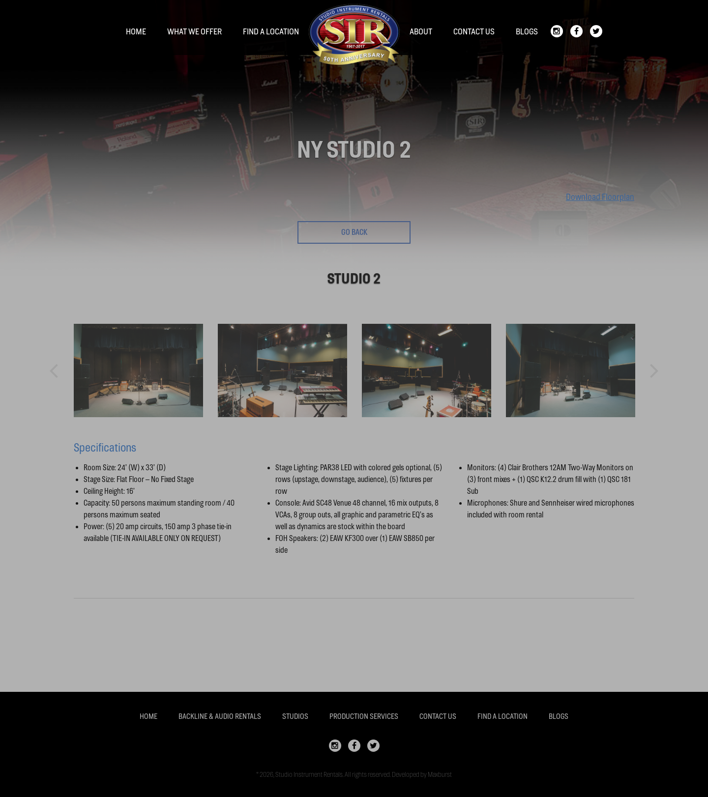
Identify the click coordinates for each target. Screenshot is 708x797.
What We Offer (194, 31)
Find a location (271, 31)
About (421, 31)
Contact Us (474, 31)
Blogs (527, 31)
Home (136, 31)
